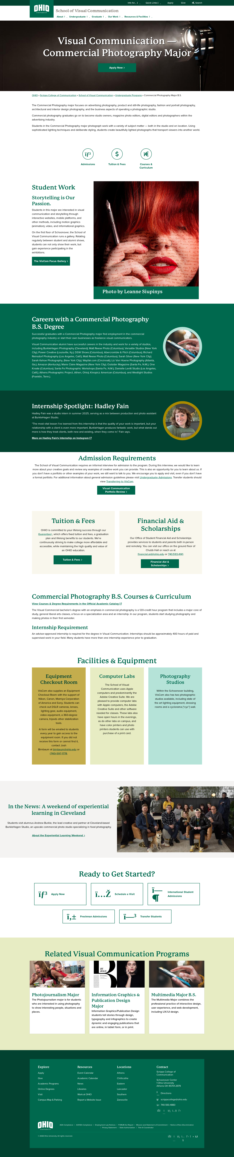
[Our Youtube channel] (174, 1110)
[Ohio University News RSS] (196, 1136)
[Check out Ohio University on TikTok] (192, 1136)
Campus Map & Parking (50, 1099)
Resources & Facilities (136, 16)
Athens (120, 1073)
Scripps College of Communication (58, 95)
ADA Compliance (66, 1125)
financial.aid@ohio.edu (151, 554)
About (60, 16)
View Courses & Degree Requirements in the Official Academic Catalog (77, 604)
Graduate (97, 16)
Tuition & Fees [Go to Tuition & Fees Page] (117, 157)
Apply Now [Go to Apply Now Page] (51, 894)
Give (183, 2)
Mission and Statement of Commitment (152, 1125)
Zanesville (122, 1099)
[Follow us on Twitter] (179, 1110)
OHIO (35, 95)
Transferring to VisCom (119, 481)
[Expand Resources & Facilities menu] (150, 16)
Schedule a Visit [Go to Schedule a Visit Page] (114, 894)
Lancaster (122, 1089)
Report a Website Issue (89, 1099)
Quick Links (153, 2)
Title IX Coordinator (146, 1127)
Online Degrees (46, 1089)
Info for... (134, 2)
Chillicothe (122, 1078)
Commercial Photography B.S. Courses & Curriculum (111, 596)
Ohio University (50, 1136)
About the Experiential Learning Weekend (57, 835)
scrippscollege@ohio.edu (174, 1099)
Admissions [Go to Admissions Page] (88, 157)
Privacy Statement (109, 1127)
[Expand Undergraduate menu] (88, 16)
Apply (170, 2)
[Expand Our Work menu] (120, 16)
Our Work (113, 16)
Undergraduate (77, 16)
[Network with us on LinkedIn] (169, 1110)
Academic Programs (48, 1083)
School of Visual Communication (87, 11)
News (80, 1083)
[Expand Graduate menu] (104, 16)
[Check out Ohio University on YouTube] (183, 1138)
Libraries (81, 1089)
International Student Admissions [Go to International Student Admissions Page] (172, 894)
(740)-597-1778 (58, 753)
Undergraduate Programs (128, 95)
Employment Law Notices (105, 1125)
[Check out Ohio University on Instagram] (174, 1140)
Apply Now (116, 67)
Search (197, 2)
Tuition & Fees (72, 560)
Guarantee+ (45, 534)
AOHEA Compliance (84, 1125)
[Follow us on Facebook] (159, 1110)
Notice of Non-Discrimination (182, 1125)
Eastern (121, 1083)
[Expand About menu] (65, 16)
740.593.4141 (175, 554)
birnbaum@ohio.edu (64, 749)
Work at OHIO (84, 1094)
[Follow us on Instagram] (164, 1113)
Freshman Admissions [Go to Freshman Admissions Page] (87, 916)
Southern (122, 1094)
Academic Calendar (87, 1078)
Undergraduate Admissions (156, 477)
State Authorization (127, 1127)
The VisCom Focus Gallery (50, 261)
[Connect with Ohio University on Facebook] (169, 1136)
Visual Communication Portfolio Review (117, 490)
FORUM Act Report (125, 1125)
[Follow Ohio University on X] (187, 1136)
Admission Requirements (117, 458)
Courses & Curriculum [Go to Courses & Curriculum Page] (146, 159)
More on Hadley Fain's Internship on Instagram (61, 438)
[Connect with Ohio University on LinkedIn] (178, 1136)
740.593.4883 (168, 1104)
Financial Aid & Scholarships (160, 563)
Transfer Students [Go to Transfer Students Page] (142, 916)
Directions (166, 1093)
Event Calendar (85, 1073)
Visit (40, 1094)
